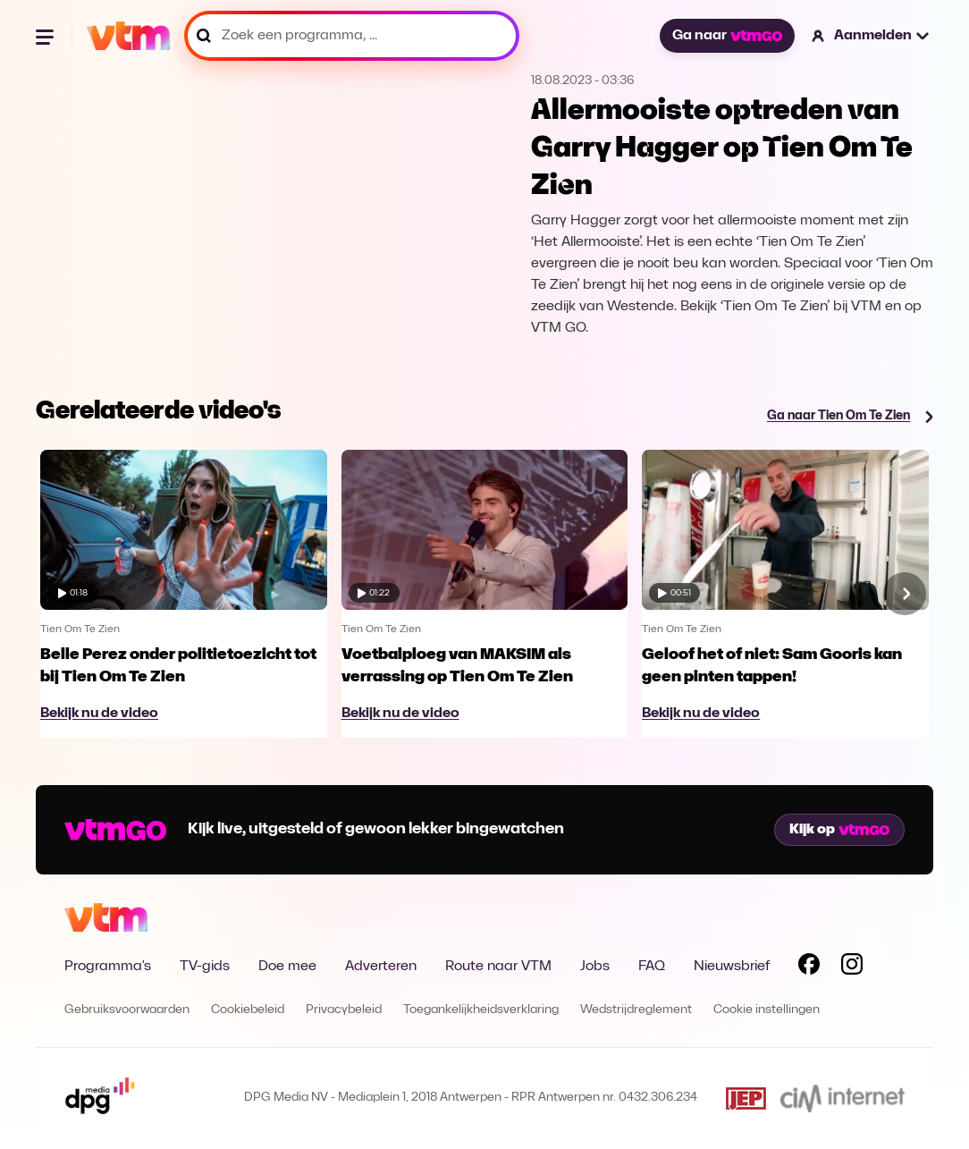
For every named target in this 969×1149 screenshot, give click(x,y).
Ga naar (726, 36)
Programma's (107, 966)
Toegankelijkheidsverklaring (481, 1010)
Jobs (595, 966)
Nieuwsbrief (732, 966)
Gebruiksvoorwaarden (127, 1010)
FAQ (651, 966)
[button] (871, 35)
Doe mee (287, 966)
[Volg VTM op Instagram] (852, 967)
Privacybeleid (344, 1010)
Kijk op (839, 830)
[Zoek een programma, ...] (352, 35)
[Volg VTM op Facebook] (809, 967)
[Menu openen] (46, 35)
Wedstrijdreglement (636, 1010)
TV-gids (205, 966)
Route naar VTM (498, 966)
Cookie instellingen (766, 1010)
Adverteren (381, 966)
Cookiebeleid (247, 1010)
